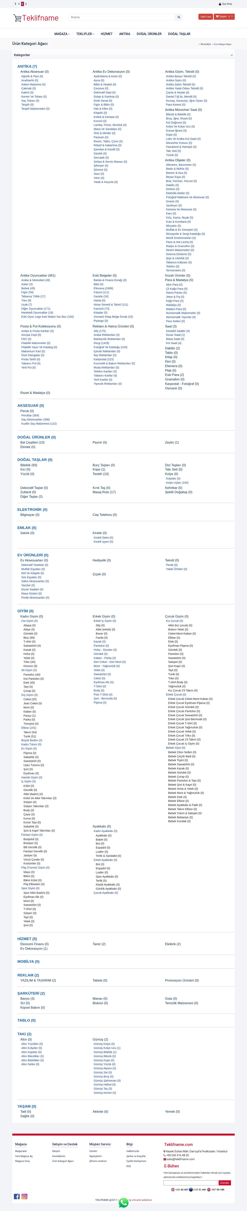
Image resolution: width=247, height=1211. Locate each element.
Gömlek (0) (30, 633)
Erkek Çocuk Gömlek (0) (183, 707)
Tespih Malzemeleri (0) (35, 108)
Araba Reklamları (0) (107, 334)
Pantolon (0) (101, 645)
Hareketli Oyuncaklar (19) (37, 312)
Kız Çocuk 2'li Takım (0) (182, 690)
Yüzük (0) (172, 155)
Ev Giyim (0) (29, 748)
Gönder (224, 1182)
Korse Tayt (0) (32, 822)
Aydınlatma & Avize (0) (108, 76)
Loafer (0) (102, 851)
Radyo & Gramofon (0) (180, 246)
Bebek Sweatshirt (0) (181, 764)
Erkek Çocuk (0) (176, 694)
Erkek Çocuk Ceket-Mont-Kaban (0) (190, 698)
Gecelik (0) (30, 789)
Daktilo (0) (172, 185)
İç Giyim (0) (28, 781)
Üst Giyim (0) (29, 620)
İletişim (56, 1151)
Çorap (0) (29, 690)
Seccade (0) (101, 157)
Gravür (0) (172, 201)
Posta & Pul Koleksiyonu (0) (40, 326)
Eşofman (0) (31, 773)
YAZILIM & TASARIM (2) (38, 980)
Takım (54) (30, 732)
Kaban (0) (29, 711)
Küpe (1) (99, 469)
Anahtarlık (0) (29, 80)
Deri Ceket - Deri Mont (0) (110, 661)
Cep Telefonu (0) (105, 515)
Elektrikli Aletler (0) (177, 193)
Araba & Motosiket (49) (35, 280)
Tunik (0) (173, 674)
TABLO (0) (26, 1020)
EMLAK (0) (26, 528)
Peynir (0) (100, 442)
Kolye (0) (171, 474)
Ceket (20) (29, 699)
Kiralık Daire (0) (103, 537)
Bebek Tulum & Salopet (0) (185, 813)
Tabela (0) (100, 980)
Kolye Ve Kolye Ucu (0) (180, 126)
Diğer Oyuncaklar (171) (35, 308)
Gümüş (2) (100, 1039)
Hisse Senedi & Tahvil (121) (111, 304)
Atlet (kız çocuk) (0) (180, 625)
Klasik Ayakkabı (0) (108, 884)
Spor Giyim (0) (30, 888)
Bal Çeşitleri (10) (32, 442)
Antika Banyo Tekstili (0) (181, 76)
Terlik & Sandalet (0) (108, 855)
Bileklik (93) (28, 465)
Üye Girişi (225, 4)
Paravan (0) (101, 137)
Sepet (223, 16)
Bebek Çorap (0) (178, 776)
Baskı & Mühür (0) (177, 168)
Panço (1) (29, 715)
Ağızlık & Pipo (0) (32, 76)
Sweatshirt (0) (32, 645)
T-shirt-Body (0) (177, 682)
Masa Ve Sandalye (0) (107, 129)
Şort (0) (28, 769)
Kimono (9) (30, 666)
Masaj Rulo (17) (104, 492)
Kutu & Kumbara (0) (178, 221)
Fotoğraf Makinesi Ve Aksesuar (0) (187, 197)
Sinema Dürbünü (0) (178, 254)
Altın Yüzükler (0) (32, 1043)
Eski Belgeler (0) (105, 275)
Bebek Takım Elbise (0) (182, 809)
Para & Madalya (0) (179, 280)
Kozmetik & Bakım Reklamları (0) (114, 363)
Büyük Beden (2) (31, 740)
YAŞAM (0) (26, 1106)
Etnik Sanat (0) (103, 100)
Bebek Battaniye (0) (180, 817)
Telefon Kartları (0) (105, 371)
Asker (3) (27, 284)
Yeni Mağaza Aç (24, 1156)
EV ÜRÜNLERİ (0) (32, 555)
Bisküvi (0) (100, 1003)
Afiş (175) (100, 331)
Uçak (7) (26, 304)
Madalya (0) (173, 305)
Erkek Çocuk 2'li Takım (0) (184, 739)
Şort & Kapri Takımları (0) (39, 830)
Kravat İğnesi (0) (176, 130)
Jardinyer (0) (174, 205)
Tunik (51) (29, 736)
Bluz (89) (29, 637)
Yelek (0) (28, 658)
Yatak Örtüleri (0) (176, 569)
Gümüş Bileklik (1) (105, 1052)
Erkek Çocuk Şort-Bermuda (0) (187, 719)
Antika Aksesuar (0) (34, 72)
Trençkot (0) (30, 723)
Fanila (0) (102, 637)
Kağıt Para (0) (175, 300)
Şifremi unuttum (98, 1161)
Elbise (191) (28, 727)
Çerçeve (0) (101, 88)
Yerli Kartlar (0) (103, 379)
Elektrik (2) (173, 944)
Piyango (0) (101, 320)
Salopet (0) (175, 661)
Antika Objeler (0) (178, 160)
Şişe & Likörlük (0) (177, 258)
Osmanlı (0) (173, 388)
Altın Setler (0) (30, 1064)
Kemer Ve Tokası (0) (34, 96)
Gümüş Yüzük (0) (105, 1064)
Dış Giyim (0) (29, 694)
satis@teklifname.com (179, 1159)
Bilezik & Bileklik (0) (178, 114)
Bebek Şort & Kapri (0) (182, 784)
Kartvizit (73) (101, 308)
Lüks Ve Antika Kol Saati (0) (183, 138)
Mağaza (60, 34)
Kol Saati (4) (173, 343)
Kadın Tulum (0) (31, 744)
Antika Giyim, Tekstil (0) (182, 72)
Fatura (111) (101, 292)
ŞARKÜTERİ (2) (31, 993)
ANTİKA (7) (27, 66)
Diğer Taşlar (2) (31, 496)
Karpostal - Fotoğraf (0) (182, 384)
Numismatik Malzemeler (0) (183, 313)
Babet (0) (101, 839)
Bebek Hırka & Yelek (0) (183, 788)
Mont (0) (28, 707)
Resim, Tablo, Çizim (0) (108, 141)
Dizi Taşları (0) (175, 465)
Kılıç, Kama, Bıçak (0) (179, 217)
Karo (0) (171, 213)
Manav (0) (100, 998)
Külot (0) (28, 785)
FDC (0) (26, 339)
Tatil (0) (25, 1111)
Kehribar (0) (173, 488)
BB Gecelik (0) (32, 847)
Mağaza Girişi (22, 1161)
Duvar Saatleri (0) (32, 589)
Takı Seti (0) (173, 150)
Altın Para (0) (174, 284)
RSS (128, 1166)
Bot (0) (100, 843)
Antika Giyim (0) (176, 80)
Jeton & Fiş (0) (175, 296)
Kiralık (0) (100, 533)
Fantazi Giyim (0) (32, 834)
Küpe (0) (171, 134)
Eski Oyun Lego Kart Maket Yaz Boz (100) (47, 316)
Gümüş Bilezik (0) (105, 1056)
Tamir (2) (99, 944)
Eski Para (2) (174, 375)
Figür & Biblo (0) (104, 104)
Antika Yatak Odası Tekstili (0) (184, 88)
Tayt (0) (28, 686)
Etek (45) (29, 682)
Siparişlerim (95, 1156)
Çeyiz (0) (29, 814)
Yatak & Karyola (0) (106, 182)
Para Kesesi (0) (175, 104)
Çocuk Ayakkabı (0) (106, 892)
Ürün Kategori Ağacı (63, 1161)
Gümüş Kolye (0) (104, 1043)
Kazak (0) (29, 649)
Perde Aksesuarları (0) (35, 597)
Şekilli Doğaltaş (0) (178, 492)
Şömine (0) (100, 169)
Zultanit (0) (28, 492)
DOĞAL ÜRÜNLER (149, 34)
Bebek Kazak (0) (178, 768)
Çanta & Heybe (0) (177, 92)
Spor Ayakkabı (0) (107, 876)
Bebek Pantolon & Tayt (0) (184, 780)
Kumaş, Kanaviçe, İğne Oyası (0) (186, 100)
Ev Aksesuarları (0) (34, 560)
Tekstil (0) (172, 560)
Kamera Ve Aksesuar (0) (181, 209)
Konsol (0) (100, 121)
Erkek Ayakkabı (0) (105, 859)
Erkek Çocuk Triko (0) (181, 735)
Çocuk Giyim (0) (176, 616)
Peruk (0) (27, 411)
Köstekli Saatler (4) (178, 331)
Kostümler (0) (31, 863)
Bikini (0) (28, 876)
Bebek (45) (28, 288)
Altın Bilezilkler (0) (32, 1056)
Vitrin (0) (99, 177)
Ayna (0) (99, 80)
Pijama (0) (29, 753)
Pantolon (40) (31, 674)
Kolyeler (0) (173, 478)
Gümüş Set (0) (103, 1072)
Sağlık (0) (27, 1116)
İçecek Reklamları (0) (107, 351)
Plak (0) (170, 370)
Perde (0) (172, 565)
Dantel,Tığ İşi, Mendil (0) (181, 96)
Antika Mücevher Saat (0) (183, 110)
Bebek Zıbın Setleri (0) (182, 752)
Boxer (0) (101, 633)
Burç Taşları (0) (104, 465)
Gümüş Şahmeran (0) (107, 1080)
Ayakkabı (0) (102, 826)
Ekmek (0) (27, 447)
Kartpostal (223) (104, 359)
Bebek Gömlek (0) (179, 772)
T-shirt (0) (29, 641)
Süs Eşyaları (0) (31, 577)
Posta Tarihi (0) (30, 359)
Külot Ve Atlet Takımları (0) (39, 798)
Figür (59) (27, 292)
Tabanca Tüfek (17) (33, 296)
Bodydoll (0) (30, 839)
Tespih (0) (27, 104)
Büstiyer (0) (30, 843)
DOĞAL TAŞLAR (179, 34)
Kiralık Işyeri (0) (103, 541)
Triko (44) (29, 661)
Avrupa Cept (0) (31, 334)
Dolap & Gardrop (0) (106, 96)
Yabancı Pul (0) (30, 363)
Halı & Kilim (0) (103, 108)
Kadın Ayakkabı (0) (105, 831)
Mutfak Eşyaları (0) (33, 569)
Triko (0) (173, 678)
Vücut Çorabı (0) (33, 859)
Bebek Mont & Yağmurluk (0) (186, 792)
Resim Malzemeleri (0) (180, 250)
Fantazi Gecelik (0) (35, 851)
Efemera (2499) (103, 288)
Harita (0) (99, 300)
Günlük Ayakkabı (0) (108, 888)
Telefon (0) (172, 266)
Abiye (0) (29, 629)
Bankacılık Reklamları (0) (109, 339)
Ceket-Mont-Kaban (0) (182, 633)
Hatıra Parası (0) (176, 292)
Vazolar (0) (28, 585)
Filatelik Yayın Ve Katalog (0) (39, 347)
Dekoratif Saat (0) (105, 92)
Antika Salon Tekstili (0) (180, 84)
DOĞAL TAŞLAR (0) (34, 460)
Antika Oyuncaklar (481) (37, 275)
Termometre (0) (175, 270)
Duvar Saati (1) (175, 334)
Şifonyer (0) (101, 165)
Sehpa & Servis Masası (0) (110, 161)
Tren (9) (26, 300)
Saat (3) (171, 326)
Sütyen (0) (29, 802)
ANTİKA (124, 34)
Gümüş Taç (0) (103, 1088)
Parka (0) (29, 719)
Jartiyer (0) (30, 855)
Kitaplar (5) (100, 312)
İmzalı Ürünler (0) (177, 275)
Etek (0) (173, 641)
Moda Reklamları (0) (106, 367)
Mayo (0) (29, 872)
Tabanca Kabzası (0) (179, 262)
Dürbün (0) (172, 189)
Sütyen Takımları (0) (36, 806)
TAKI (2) (24, 1034)
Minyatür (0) (173, 225)
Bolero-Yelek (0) (178, 629)
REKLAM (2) (28, 975)
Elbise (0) (174, 637)
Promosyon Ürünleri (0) (182, 980)
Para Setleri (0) (175, 321)
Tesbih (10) (101, 474)
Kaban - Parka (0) (105, 658)
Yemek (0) (172, 1111)
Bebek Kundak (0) (179, 821)
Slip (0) (100, 625)
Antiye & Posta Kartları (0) (37, 331)
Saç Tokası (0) (30, 100)
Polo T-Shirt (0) (103, 694)
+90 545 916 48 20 (176, 1155)
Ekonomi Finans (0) (34, 944)
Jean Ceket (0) (32, 703)
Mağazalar (21, 1151)
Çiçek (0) (99, 574)
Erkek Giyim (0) (104, 616)
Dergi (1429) (101, 343)
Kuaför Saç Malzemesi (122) (39, 423)
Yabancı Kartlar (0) (105, 375)
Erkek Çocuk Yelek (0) (182, 731)
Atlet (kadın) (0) (33, 794)
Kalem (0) (27, 92)
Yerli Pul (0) (28, 367)
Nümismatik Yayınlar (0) (181, 317)
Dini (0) (170, 361)
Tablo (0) (171, 353)
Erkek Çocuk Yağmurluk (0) (185, 727)
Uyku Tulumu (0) (33, 765)
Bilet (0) (98, 284)
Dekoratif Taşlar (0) (34, 488)
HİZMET (107, 34)
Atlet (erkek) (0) (105, 629)
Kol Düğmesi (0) (176, 122)
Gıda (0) (171, 998)
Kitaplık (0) (100, 112)
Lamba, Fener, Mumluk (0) (110, 124)
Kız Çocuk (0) (174, 620)
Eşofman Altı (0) (33, 896)
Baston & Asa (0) (176, 172)
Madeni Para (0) (176, 309)
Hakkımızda (132, 1151)
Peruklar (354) (30, 415)
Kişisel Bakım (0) (32, 1007)
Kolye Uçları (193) (177, 482)
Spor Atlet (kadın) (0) (36, 892)
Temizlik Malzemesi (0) (181, 1003)
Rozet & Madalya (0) (35, 393)
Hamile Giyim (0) (31, 777)
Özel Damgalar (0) (32, 355)
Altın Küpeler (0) (31, 1052)
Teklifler (84, 34)
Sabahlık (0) (31, 757)
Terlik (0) (101, 880)
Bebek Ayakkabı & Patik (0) (185, 805)
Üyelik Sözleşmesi (136, 1161)
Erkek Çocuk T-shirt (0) (182, 723)
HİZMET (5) (27, 939)
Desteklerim (58, 1156)
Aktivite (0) (100, 1111)
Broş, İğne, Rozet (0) (179, 118)
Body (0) (28, 810)
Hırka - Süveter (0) (105, 649)
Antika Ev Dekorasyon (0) (111, 72)
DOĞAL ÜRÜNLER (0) (36, 437)
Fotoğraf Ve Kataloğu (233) (110, 347)
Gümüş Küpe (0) (104, 1060)
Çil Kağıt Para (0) (176, 288)
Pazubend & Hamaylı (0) (181, 146)
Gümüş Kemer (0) (105, 1092)
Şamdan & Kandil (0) (107, 149)
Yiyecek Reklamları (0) (108, 383)
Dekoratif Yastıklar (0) (34, 565)
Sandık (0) (100, 153)
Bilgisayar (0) (29, 515)
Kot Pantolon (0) (33, 678)
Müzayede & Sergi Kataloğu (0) (185, 233)
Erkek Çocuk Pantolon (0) (184, 711)
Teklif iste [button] (205, 16)
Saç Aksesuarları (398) (35, 419)
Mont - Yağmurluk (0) (107, 666)
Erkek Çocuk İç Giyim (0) (183, 743)
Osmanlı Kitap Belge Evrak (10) (113, 316)
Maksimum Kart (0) (33, 351)
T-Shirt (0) (29, 909)
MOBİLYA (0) (28, 961)
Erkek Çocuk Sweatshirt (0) (185, 715)
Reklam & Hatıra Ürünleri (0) (113, 326)
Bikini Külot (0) (32, 880)
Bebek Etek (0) (177, 797)
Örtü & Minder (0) (104, 133)
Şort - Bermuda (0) (105, 698)
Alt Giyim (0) (29, 670)
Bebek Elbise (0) (178, 800)
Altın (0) (26, 1039)
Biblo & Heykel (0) (105, 84)
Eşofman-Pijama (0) (180, 645)
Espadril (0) (103, 847)
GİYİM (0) (25, 611)
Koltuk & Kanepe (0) (106, 116)
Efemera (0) (173, 366)
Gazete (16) (101, 296)
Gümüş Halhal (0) (105, 1084)
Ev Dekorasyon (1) (33, 948)
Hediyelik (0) (102, 560)
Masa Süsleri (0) (31, 593)
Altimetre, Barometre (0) (181, 164)
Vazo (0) (99, 173)
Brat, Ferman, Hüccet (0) (181, 181)
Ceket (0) (99, 678)
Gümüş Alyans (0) (105, 1068)
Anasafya (206, 44)
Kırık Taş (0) (101, 488)
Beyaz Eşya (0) (175, 176)
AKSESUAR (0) (30, 405)
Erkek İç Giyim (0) (105, 620)
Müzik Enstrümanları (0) (181, 237)
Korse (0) (29, 818)
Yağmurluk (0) (177, 686)
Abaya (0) (29, 625)
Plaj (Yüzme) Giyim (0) (35, 867)
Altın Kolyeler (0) (31, 1048)
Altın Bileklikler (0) (32, 1060)
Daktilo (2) (172, 348)
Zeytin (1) (172, 442)
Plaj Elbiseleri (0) (33, 884)
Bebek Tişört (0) (178, 760)
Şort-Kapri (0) (176, 666)
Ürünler (93, 1151)
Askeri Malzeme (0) (33, 84)
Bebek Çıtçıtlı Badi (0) (181, 756)
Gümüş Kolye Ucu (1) (107, 1048)
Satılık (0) (27, 533)
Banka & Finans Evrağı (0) (110, 280)
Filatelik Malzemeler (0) (35, 343)
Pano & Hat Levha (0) (179, 242)
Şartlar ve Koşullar (136, 1156)
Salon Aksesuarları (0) (35, 581)
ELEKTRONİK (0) (32, 509)
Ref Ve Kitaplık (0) (32, 573)
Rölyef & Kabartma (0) (107, 145)
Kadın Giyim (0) (31, 616)
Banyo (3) (27, 998)
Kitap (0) (171, 357)
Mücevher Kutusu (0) (179, 142)
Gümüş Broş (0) (104, 1076)
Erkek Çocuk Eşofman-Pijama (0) (189, 703)
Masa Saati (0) (175, 339)
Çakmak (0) (28, 88)
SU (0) (25, 1003)
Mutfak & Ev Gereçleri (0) (182, 229)
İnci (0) (25, 469)
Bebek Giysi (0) (175, 747)
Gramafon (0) (175, 379)
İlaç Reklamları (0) (105, 355)
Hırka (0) (28, 653)
